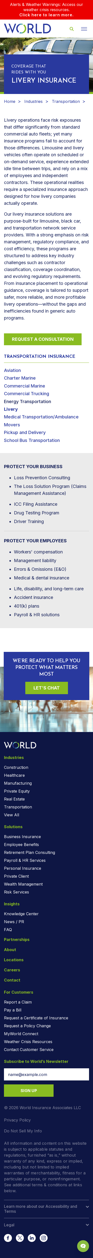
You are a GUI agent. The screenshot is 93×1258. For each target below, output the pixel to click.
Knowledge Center (21, 913)
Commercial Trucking (26, 393)
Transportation (66, 101)
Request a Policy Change (27, 1025)
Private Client (16, 876)
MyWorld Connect (21, 1033)
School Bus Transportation (32, 440)
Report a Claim (18, 1002)
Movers (12, 424)
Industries (33, 101)
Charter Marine (20, 378)
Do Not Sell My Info (23, 1130)
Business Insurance (22, 836)
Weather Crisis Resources (28, 1041)
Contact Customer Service (29, 1049)
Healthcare (14, 775)
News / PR (14, 921)
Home (9, 101)
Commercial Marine (24, 386)
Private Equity (17, 791)
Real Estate (14, 799)
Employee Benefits (21, 844)
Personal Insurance (22, 868)
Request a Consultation (43, 339)
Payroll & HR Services (25, 860)
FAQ (8, 929)
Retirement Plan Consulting (29, 852)
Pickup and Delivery (25, 432)
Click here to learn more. (46, 14)
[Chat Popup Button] (83, 1246)
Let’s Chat (46, 687)
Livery (11, 409)
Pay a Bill (12, 1009)
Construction (16, 767)
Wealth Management (23, 884)
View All (11, 814)
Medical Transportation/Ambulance (41, 416)
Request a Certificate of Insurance (36, 1017)
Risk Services (16, 892)
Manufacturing (18, 783)
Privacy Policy (17, 1120)
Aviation (12, 370)
